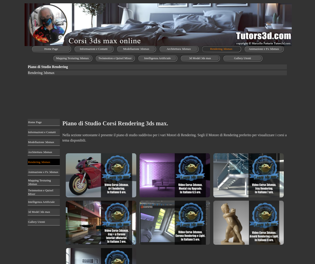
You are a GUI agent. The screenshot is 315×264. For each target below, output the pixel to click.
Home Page (51, 48)
